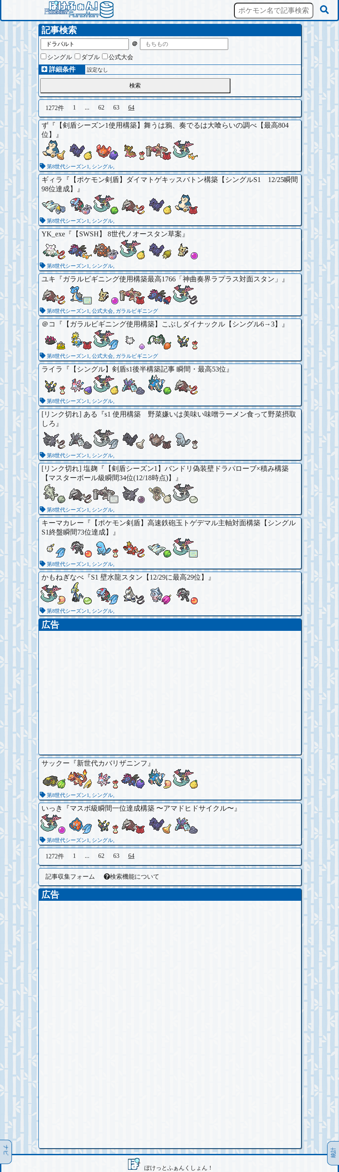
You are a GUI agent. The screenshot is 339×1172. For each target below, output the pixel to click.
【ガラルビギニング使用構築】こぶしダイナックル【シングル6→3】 (172, 324)
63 (116, 107)
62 (101, 107)
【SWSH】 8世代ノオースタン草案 (126, 234)
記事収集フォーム (70, 876)
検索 (135, 85)
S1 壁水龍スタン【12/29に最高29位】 (149, 577)
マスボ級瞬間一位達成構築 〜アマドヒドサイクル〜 (152, 808)
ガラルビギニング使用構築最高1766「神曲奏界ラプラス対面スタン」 (172, 279)
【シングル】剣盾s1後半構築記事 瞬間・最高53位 (148, 369)
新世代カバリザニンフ (112, 763)
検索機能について (131, 876)
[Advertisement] (170, 693)
